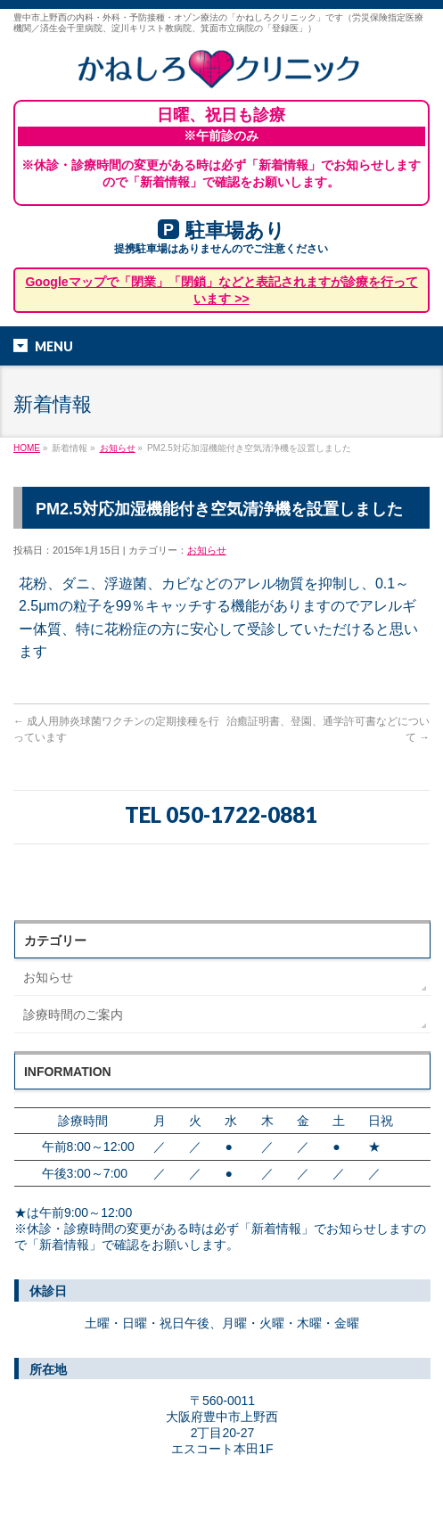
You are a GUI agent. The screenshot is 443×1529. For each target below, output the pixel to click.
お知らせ (117, 448)
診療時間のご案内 (73, 1014)
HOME (26, 448)
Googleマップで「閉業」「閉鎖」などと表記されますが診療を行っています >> (221, 290)
